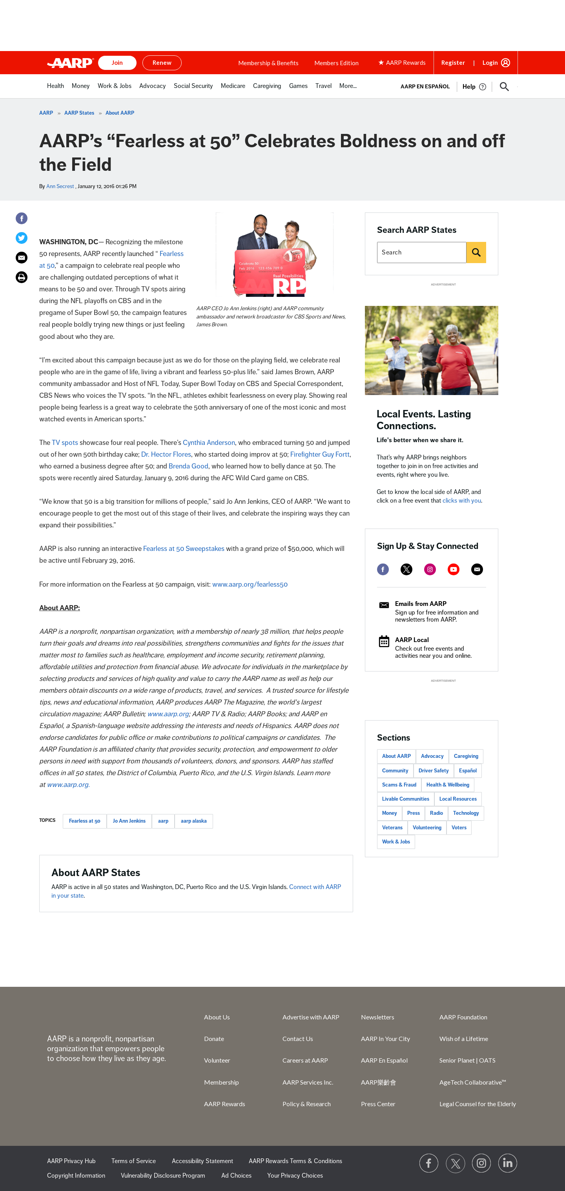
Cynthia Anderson (209, 442)
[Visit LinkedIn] (508, 1163)
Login (490, 62)
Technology (466, 813)
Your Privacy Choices (295, 1176)
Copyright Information (76, 1176)
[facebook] (383, 569)
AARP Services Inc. (307, 1082)
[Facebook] (21, 218)
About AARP (120, 113)
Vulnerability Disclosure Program (163, 1176)
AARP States (79, 113)
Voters (459, 828)
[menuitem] (55, 90)
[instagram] (430, 569)
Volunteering (427, 828)
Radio (436, 813)
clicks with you (462, 501)
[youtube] (453, 569)
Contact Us (297, 1038)
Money (389, 813)
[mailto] (477, 569)
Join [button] (117, 62)
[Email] (21, 257)
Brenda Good (188, 466)
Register (453, 62)
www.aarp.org (168, 714)
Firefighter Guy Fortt (320, 454)
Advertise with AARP (310, 1017)
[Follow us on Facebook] (429, 1163)
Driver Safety (434, 771)
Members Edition (336, 62)
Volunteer (217, 1060)
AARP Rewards (224, 1103)
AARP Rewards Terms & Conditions (295, 1161)
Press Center (378, 1103)
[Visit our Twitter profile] (455, 1163)
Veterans (392, 828)
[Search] (476, 252)
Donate (214, 1038)
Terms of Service (133, 1161)
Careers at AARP (305, 1060)
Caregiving (466, 756)
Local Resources (458, 799)
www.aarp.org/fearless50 (250, 584)
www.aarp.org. (68, 784)
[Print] (21, 277)
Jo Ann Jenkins (129, 821)
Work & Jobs (396, 842)
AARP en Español (425, 86)
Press (413, 813)
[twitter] (406, 569)
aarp (163, 821)
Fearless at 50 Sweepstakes (183, 548)
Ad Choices (236, 1176)
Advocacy (432, 756)
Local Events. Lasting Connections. (424, 420)
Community (395, 771)
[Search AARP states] (422, 252)
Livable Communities (405, 799)
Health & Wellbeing (447, 785)
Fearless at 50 (84, 821)
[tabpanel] (456, 86)
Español (468, 771)
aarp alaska (194, 821)
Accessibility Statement (202, 1161)
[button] (504, 86)
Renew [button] (162, 62)
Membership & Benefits (268, 62)
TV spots (65, 442)
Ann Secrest (60, 186)
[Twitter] (21, 238)
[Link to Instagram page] (482, 1163)
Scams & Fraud (399, 785)
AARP (46, 113)
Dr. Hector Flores (166, 454)
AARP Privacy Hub (71, 1161)
